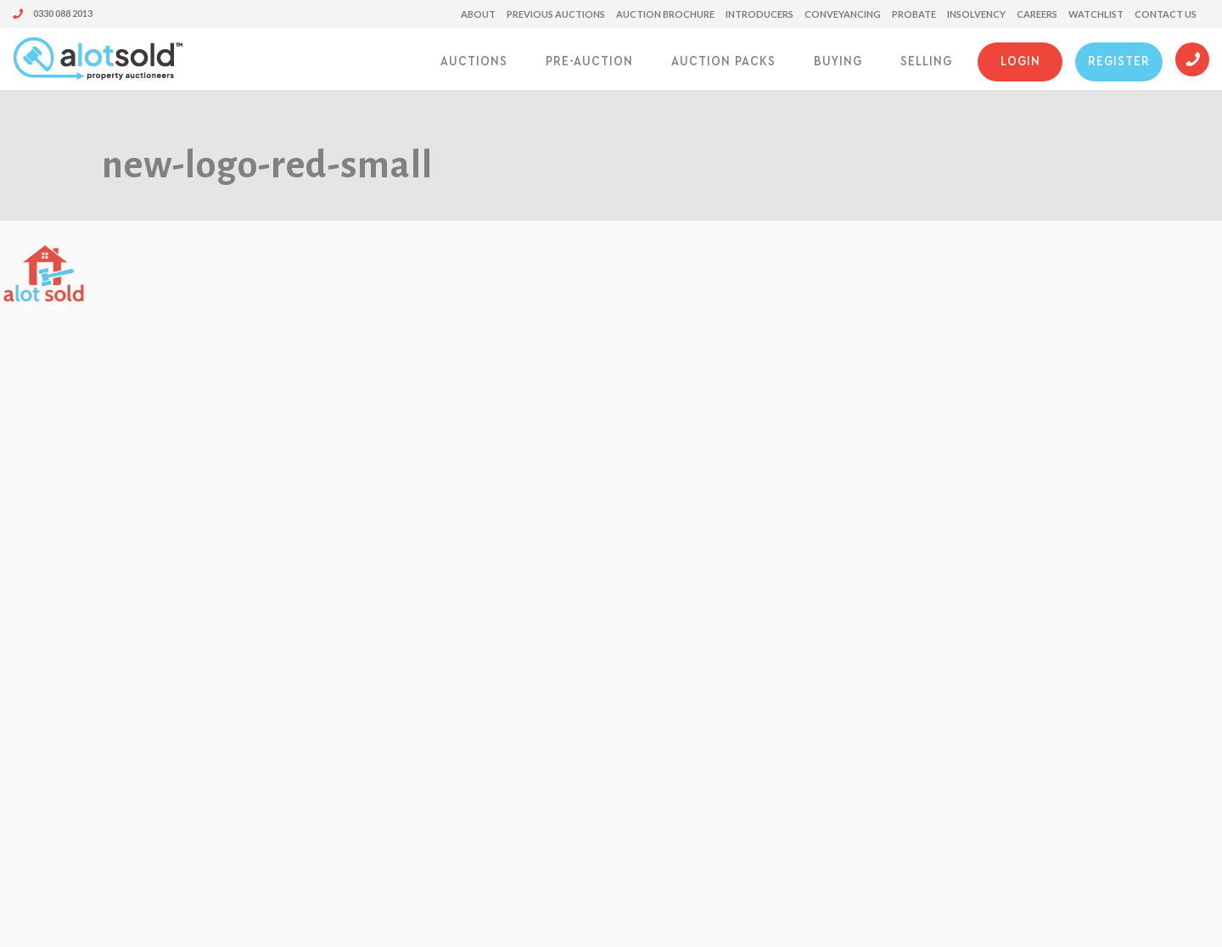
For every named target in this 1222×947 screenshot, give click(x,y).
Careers (1037, 14)
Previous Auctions (556, 14)
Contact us (1166, 14)
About (478, 14)
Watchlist (1096, 14)
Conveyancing (842, 14)
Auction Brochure (665, 14)
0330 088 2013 (52, 13)
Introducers (759, 14)
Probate (914, 14)
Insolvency (976, 14)
